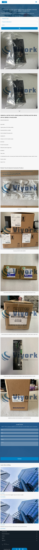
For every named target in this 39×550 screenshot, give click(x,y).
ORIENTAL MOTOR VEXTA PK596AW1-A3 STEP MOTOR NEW (19, 418)
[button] (19, 111)
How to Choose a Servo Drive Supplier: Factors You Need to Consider (12, 494)
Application (3, 540)
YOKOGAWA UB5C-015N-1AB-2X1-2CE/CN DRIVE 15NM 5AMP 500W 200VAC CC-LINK (19, 376)
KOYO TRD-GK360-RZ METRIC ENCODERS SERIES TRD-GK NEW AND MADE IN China (19, 292)
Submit (19, 458)
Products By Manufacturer (7, 12)
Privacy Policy (8, 549)
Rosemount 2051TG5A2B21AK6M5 (19, 250)
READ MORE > (3, 528)
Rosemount (14, 12)
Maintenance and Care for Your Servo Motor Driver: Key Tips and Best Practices (14, 526)
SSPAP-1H (19, 209)
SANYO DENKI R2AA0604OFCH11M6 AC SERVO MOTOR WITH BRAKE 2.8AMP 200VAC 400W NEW (19, 334)
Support (3, 538)
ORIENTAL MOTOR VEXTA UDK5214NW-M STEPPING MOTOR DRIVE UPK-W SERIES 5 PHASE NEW (18, 13)
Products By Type (4, 531)
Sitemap (5, 549)
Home (1, 12)
